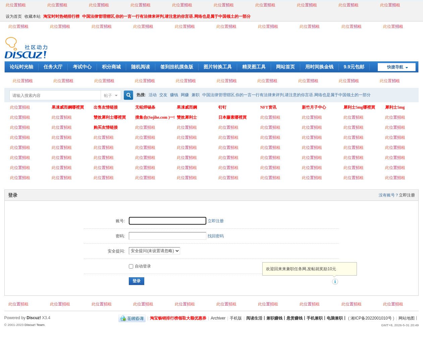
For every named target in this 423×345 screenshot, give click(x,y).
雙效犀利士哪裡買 (110, 117)
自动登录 (140, 266)
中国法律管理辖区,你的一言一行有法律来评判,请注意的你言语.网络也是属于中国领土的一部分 (166, 16)
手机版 (236, 318)
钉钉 (222, 107)
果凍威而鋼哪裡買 (68, 107)
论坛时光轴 (21, 66)
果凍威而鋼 (187, 107)
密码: (120, 236)
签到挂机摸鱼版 (176, 66)
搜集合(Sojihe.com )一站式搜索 (154, 117)
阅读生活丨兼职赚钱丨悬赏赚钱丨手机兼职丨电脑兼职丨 (296, 318)
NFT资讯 (268, 107)
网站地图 (407, 318)
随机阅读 (140, 66)
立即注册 (407, 195)
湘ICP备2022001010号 (371, 318)
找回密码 (216, 236)
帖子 (108, 95)
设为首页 (14, 16)
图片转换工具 (218, 66)
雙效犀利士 (187, 117)
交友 (163, 95)
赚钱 (174, 95)
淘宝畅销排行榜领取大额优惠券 (178, 318)
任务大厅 (53, 66)
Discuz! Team (34, 325)
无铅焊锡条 (145, 107)
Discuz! (34, 317)
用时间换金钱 (319, 66)
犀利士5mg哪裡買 (359, 107)
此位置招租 (16, 5)
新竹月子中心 (314, 107)
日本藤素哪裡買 (232, 117)
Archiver (218, 318)
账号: (120, 221)
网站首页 (285, 66)
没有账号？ (389, 195)
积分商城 (111, 66)
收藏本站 (32, 16)
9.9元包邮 (354, 66)
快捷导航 (395, 67)
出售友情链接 (106, 107)
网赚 (185, 95)
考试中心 (82, 66)
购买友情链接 (106, 127)
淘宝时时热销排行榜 (61, 16)
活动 (153, 95)
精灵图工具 (254, 66)
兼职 (196, 95)
